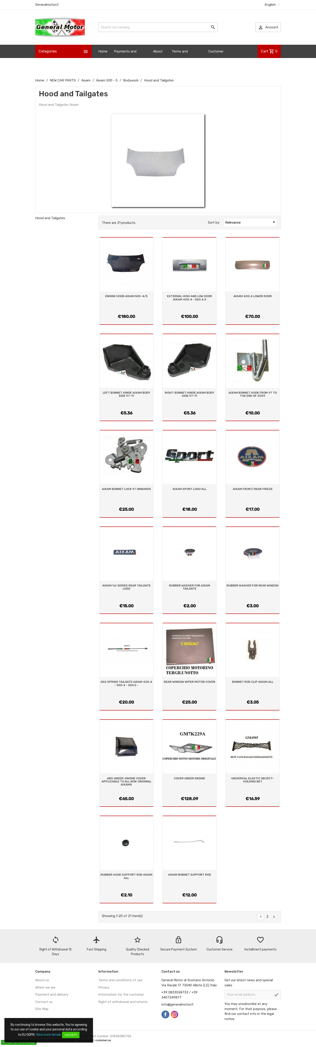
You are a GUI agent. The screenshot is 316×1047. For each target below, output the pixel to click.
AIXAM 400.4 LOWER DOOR (252, 296)
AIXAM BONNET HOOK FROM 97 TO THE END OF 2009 (253, 394)
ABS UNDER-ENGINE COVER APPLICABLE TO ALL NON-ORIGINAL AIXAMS (126, 781)
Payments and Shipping (125, 58)
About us (158, 58)
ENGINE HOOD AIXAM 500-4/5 (126, 296)
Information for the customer (121, 995)
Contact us (43, 1002)
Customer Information (217, 58)
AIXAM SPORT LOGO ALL (189, 489)
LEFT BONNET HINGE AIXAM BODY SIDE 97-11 (126, 394)
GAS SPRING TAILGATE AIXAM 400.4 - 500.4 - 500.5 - (126, 683)
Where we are (45, 987)
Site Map (41, 1009)
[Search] (158, 27)
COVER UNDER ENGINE (189, 778)
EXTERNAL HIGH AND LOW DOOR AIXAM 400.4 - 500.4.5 (189, 297)
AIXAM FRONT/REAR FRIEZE (253, 489)
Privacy (103, 987)
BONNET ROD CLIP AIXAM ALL (252, 681)
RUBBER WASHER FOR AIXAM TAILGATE (189, 587)
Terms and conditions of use (120, 980)
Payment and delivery (51, 995)
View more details (48, 1035)
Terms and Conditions (180, 58)
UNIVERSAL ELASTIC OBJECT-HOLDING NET (252, 780)
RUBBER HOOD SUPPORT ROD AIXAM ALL (126, 876)
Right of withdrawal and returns (122, 1002)
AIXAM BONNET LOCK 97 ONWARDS (126, 489)
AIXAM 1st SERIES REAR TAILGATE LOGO (126, 587)
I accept (70, 1035)
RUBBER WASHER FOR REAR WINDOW (253, 585)
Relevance (251, 222)
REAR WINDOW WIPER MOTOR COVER (189, 681)
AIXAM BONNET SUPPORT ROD (189, 874)
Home (102, 51)
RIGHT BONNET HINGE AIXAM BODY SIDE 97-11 (189, 394)
